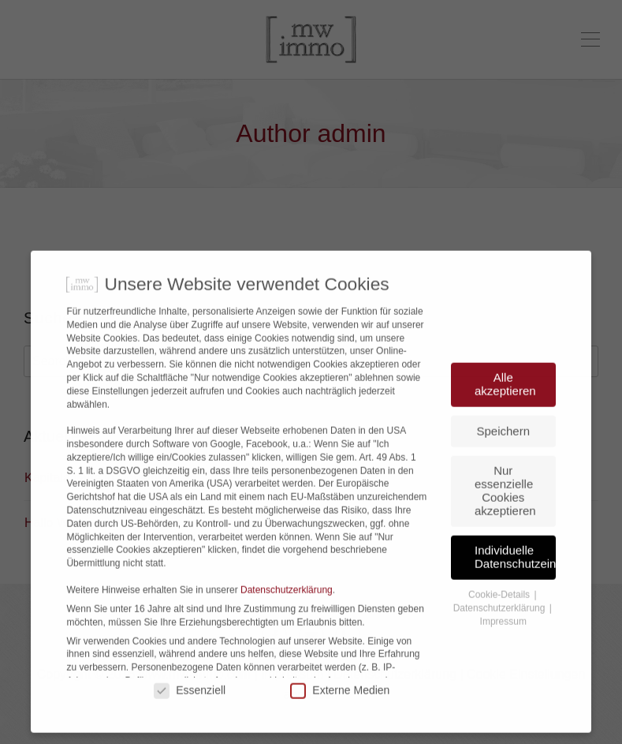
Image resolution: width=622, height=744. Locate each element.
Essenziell (189, 723)
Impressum (503, 654)
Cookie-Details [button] (500, 628)
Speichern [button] (504, 464)
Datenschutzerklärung (286, 623)
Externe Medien (339, 723)
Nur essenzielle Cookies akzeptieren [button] (505, 523)
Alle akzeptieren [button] (505, 417)
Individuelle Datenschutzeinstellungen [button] (515, 590)
